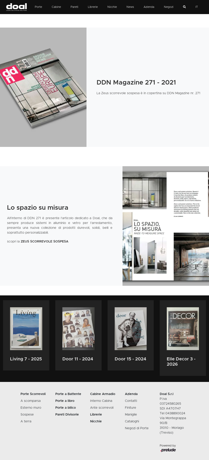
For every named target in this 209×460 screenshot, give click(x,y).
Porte (38, 7)
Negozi (168, 7)
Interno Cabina (101, 400)
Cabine (56, 7)
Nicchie (112, 7)
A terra (26, 421)
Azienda (149, 7)
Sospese (27, 414)
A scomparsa (31, 400)
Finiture (130, 407)
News (130, 7)
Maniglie (131, 414)
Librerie (93, 7)
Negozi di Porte (137, 428)
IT (197, 7)
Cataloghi (132, 421)
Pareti (74, 7)
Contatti (131, 400)
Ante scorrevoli (101, 407)
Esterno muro (31, 407)
